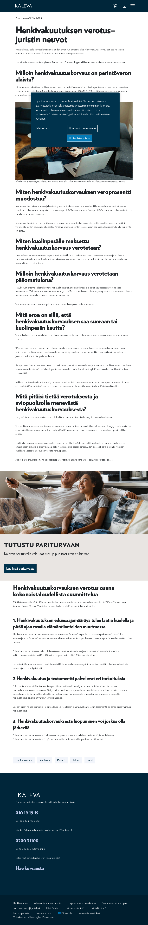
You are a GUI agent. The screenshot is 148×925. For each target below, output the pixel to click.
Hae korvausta (29, 868)
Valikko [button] (133, 6)
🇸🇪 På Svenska (65, 913)
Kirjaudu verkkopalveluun (124, 6)
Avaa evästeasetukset (89, 913)
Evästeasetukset (43, 128)
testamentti (42, 686)
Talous (76, 760)
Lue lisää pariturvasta (20, 568)
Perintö (61, 760)
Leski (90, 760)
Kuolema (45, 760)
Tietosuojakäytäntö (74, 908)
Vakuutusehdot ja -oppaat (115, 903)
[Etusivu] (27, 6)
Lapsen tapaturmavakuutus (82, 903)
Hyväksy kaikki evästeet (79, 138)
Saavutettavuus (43, 913)
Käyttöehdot (52, 908)
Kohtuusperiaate (21, 913)
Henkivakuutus (23, 760)
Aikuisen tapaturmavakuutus (48, 903)
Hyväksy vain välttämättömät (82, 128)
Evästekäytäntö (98, 908)
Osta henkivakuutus (116, 6)
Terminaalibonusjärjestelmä (26, 908)
